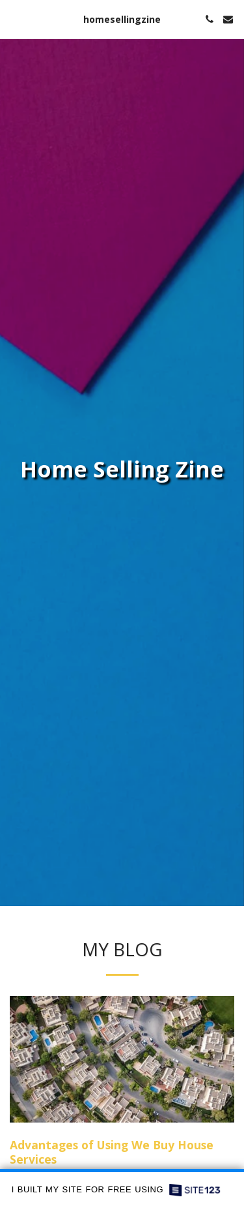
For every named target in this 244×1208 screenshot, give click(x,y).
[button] (14, 18)
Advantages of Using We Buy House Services (111, 1152)
